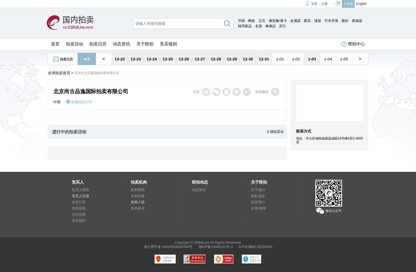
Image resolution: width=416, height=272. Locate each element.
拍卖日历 (98, 44)
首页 (55, 44)
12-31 (264, 59)
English (361, 4)
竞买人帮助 (80, 190)
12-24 (152, 59)
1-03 (312, 59)
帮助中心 (353, 44)
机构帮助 (138, 190)
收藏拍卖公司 (78, 102)
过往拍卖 (79, 214)
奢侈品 (270, 26)
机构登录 (138, 208)
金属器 (295, 21)
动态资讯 (121, 44)
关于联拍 (145, 44)
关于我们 (258, 190)
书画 (241, 21)
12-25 (168, 59)
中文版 (348, 4)
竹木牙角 (331, 21)
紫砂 (345, 21)
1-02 (296, 59)
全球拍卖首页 (59, 73)
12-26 (184, 59)
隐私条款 (258, 196)
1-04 (328, 59)
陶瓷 (251, 21)
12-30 (248, 59)
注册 (324, 4)
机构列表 (138, 196)
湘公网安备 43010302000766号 (168, 247)
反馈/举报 (258, 208)
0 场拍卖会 (275, 132)
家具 (307, 21)
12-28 (216, 59)
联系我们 (258, 202)
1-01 (280, 59)
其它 (282, 26)
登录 (311, 3)
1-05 (344, 59)
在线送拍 (79, 208)
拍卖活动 (74, 44)
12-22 (120, 59)
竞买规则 (168, 44)
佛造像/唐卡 (278, 21)
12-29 (232, 59)
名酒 (258, 26)
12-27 (200, 59)
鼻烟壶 (357, 21)
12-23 (136, 59)
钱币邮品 (245, 26)
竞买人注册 (80, 196)
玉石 (261, 21)
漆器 (317, 21)
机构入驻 (138, 202)
